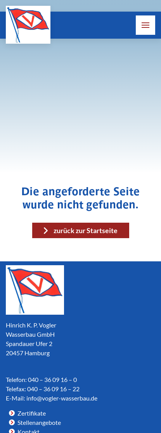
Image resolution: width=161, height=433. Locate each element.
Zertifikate (31, 413)
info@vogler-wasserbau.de (61, 398)
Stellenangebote (39, 422)
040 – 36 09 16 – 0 (52, 379)
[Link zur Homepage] (28, 25)
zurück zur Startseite (86, 230)
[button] (145, 25)
